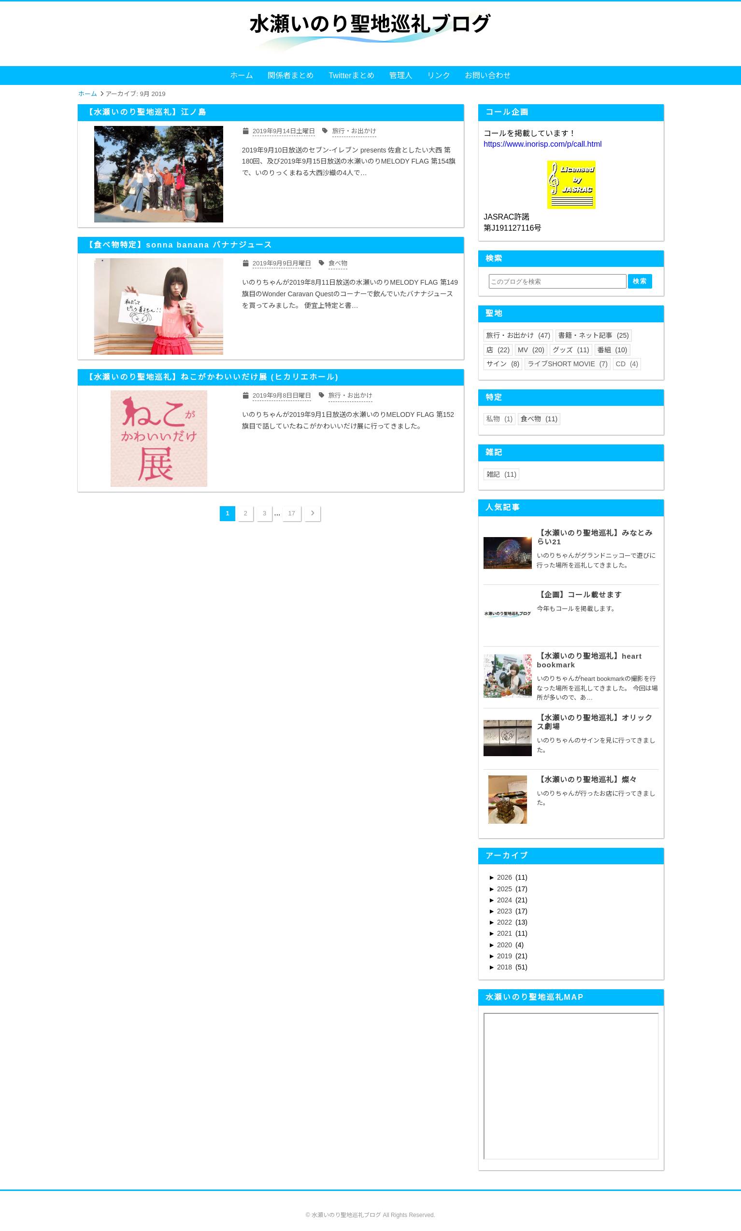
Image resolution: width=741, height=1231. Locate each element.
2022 (505, 922)
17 (291, 513)
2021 (505, 933)
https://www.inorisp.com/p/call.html (543, 144)
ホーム (241, 75)
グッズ (571, 350)
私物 (499, 419)
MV (531, 350)
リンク (438, 75)
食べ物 (539, 419)
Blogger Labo (387, 1222)
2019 (505, 956)
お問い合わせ (488, 75)
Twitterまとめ (351, 75)
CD (627, 364)
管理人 (401, 75)
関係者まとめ (291, 75)
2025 (505, 889)
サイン (502, 364)
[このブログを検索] (557, 281)
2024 (505, 900)
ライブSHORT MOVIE (567, 364)
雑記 (501, 474)
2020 (505, 945)
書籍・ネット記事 (593, 335)
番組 (612, 350)
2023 (505, 911)
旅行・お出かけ (518, 335)
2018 (505, 967)
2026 (505, 877)
